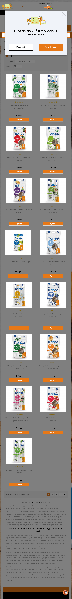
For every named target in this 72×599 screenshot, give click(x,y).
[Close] (64, 14)
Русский (20, 47)
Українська (51, 47)
